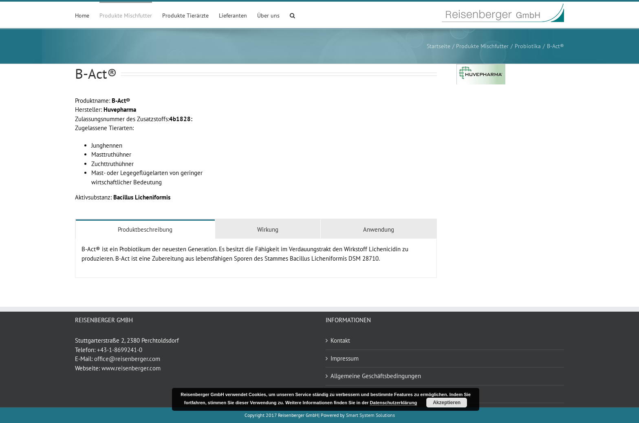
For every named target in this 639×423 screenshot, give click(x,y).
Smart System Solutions (370, 415)
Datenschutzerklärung (393, 402)
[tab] (145, 229)
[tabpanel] (256, 258)
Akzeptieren (447, 402)
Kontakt (340, 340)
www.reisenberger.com (131, 368)
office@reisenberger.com (127, 359)
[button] (292, 15)
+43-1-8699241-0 (119, 350)
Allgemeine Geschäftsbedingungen (376, 376)
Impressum (345, 358)
